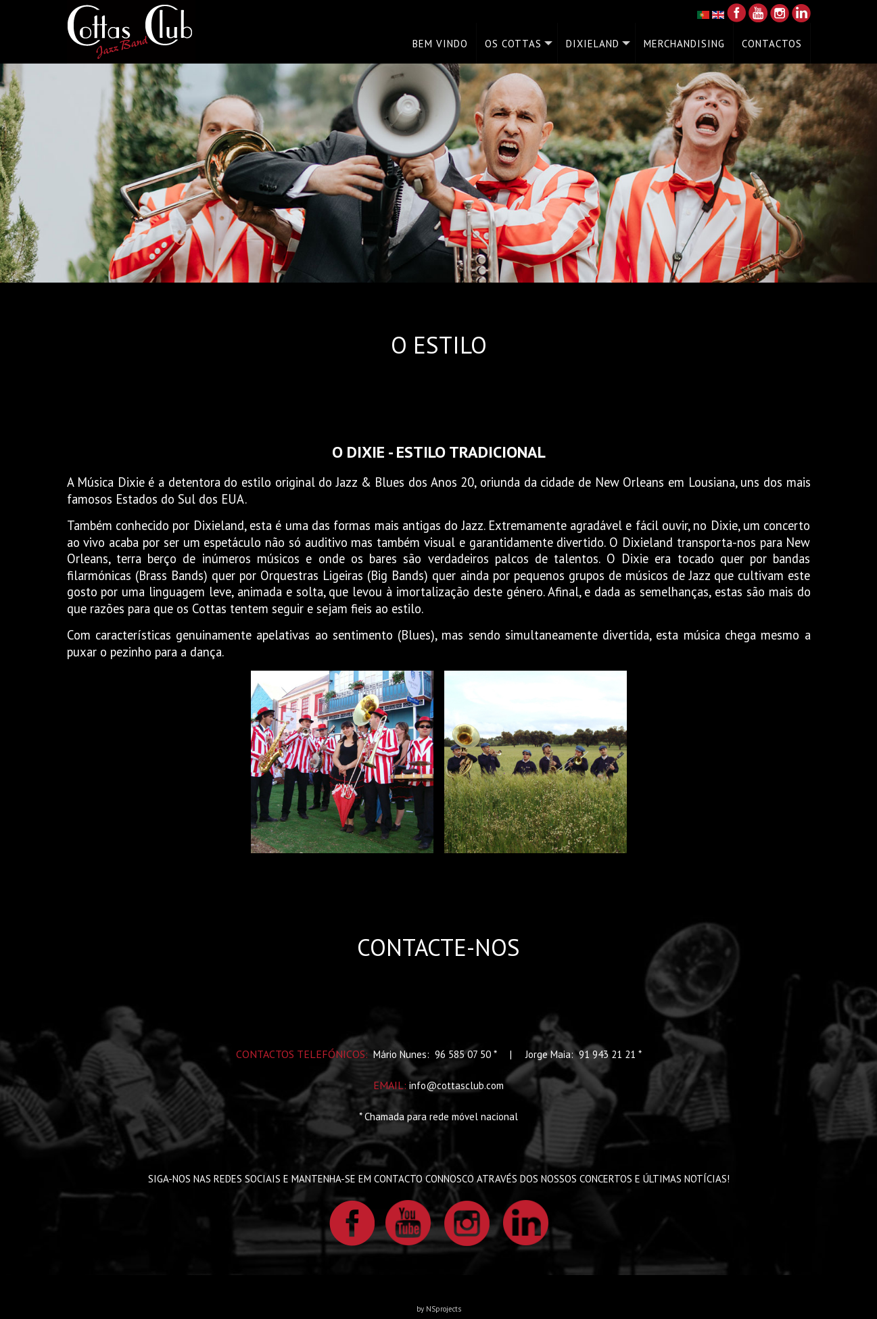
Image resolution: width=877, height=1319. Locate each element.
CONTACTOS (772, 43)
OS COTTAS (513, 43)
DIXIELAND (592, 43)
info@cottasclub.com (456, 1085)
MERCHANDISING (684, 43)
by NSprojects (439, 1309)
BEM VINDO (440, 43)
